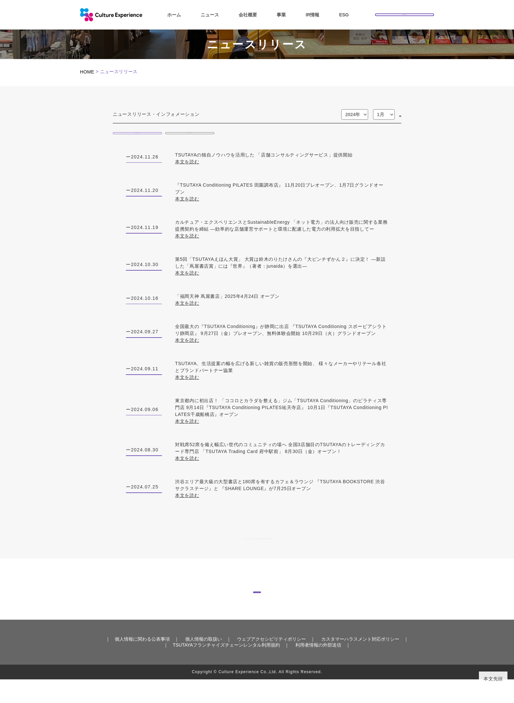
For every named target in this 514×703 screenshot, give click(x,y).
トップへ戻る (257, 608)
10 (291, 548)
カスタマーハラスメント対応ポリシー (360, 662)
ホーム (174, 14)
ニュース (210, 14)
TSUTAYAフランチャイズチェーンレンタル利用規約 (226, 668)
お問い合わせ (404, 14)
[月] (369, 114)
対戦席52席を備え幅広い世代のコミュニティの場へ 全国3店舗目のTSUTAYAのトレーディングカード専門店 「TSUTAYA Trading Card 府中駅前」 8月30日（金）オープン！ (281, 458)
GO (393, 114)
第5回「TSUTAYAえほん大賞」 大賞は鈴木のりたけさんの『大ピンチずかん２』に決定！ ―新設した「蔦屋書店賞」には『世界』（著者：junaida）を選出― (281, 273)
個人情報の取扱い (203, 662)
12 (328, 548)
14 (366, 548)
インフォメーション (189, 135)
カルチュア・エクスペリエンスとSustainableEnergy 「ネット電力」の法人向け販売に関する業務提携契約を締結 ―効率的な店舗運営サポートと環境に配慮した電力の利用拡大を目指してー (281, 236)
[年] (340, 114)
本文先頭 (493, 678)
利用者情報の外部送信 (318, 668)
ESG (344, 14)
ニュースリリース (137, 135)
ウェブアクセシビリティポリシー (271, 662)
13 (347, 548)
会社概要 (248, 14)
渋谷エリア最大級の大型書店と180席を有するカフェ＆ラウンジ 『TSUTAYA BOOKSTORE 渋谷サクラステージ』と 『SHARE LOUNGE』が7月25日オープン (281, 496)
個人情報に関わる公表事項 (142, 662)
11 (310, 548)
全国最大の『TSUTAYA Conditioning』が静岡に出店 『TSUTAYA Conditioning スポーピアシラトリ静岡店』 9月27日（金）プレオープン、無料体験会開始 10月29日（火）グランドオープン (281, 340)
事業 (281, 14)
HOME (87, 71)
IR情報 (312, 14)
